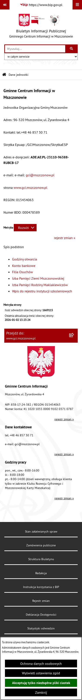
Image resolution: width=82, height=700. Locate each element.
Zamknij (41, 692)
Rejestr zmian (41, 601)
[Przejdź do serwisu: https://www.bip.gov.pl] (41, 4)
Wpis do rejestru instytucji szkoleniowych (42, 291)
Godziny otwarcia (24, 259)
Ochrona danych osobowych (41, 663)
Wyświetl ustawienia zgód (41, 673)
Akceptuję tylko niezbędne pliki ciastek (41, 683)
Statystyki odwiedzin (41, 628)
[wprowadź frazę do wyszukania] (35, 48)
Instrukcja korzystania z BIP (41, 587)
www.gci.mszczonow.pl (30, 187)
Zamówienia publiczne (41, 545)
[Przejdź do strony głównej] (41, 27)
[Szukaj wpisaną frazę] (72, 48)
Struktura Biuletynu (41, 559)
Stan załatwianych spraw (41, 531)
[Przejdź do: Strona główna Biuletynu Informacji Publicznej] (4, 75)
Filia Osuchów (22, 272)
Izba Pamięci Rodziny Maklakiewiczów (40, 285)
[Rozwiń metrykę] (25, 227)
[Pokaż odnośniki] (4, 4)
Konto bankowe (23, 265)
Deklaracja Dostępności (41, 614)
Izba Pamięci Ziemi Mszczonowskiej (38, 278)
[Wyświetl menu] (77, 4)
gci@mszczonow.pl (40, 175)
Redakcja (41, 573)
